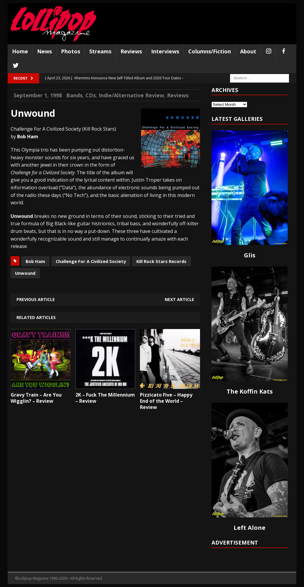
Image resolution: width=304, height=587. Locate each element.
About (248, 51)
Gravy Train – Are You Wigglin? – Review (36, 398)
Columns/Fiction (209, 51)
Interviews (165, 51)
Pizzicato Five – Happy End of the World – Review (166, 401)
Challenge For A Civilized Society (91, 261)
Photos (70, 51)
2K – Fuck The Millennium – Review (105, 398)
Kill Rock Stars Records (161, 261)
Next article (179, 299)
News (44, 51)
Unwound (25, 273)
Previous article (35, 299)
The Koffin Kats (250, 391)
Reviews (131, 51)
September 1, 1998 (38, 95)
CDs (90, 95)
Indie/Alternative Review (131, 95)
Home (20, 51)
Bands (74, 95)
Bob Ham (35, 261)
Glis (249, 255)
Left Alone (249, 528)
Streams (100, 51)
